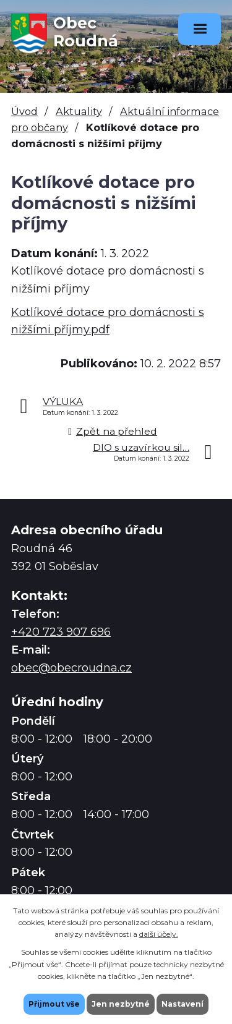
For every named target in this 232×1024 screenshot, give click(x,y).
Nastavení (182, 1004)
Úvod (24, 111)
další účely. (158, 934)
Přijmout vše (54, 1004)
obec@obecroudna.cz (71, 668)
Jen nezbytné (121, 1004)
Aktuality (79, 111)
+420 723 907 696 (61, 632)
